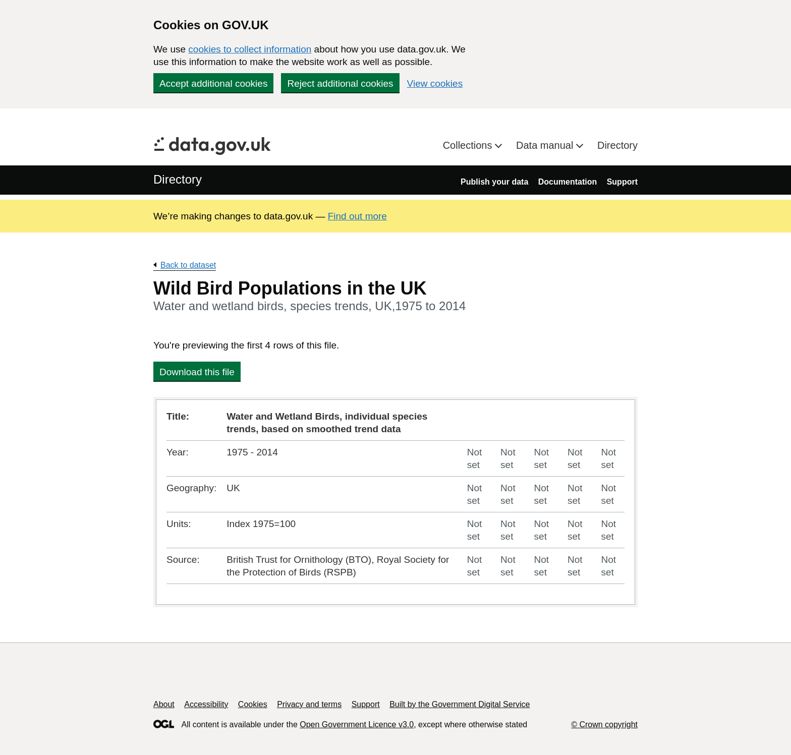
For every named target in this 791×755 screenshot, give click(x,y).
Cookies (252, 704)
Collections (469, 145)
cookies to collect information (249, 49)
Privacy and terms (309, 704)
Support (622, 182)
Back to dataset (188, 265)
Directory (617, 145)
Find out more (357, 216)
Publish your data (494, 182)
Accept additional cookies (213, 83)
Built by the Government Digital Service (459, 704)
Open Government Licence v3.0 (357, 724)
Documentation (567, 182)
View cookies (435, 83)
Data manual (546, 145)
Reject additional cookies (340, 83)
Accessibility (206, 704)
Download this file (197, 372)
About (164, 704)
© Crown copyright (604, 724)
